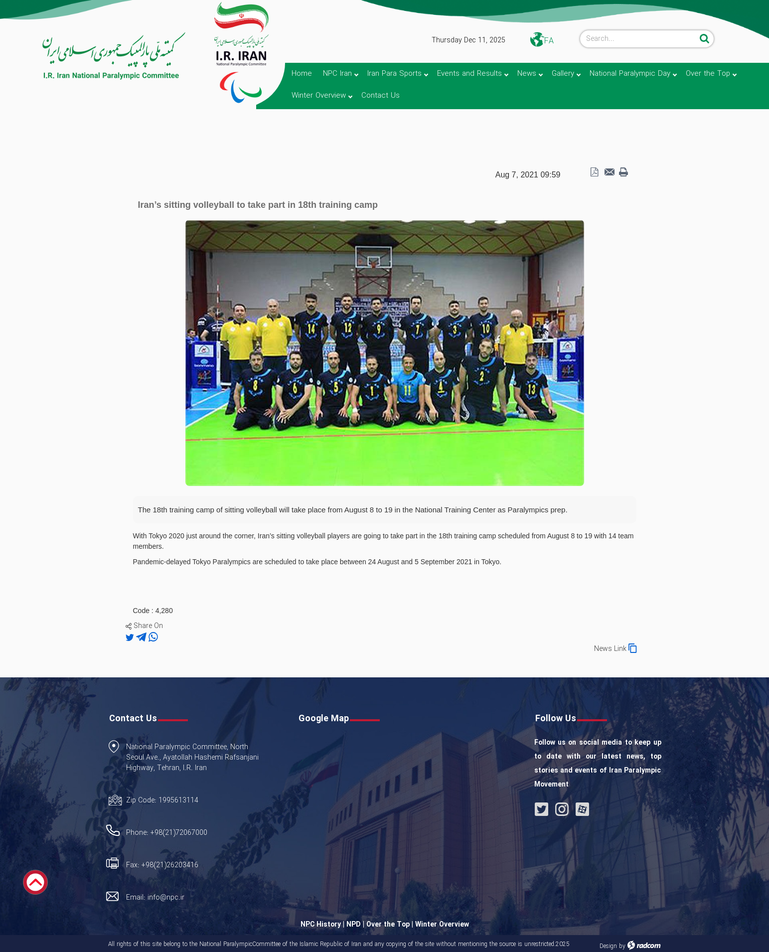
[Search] (638, 38)
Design (608, 946)
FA (549, 41)
